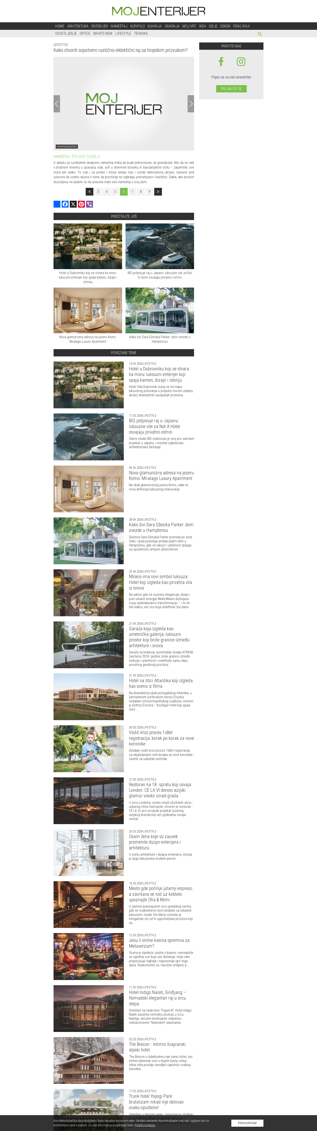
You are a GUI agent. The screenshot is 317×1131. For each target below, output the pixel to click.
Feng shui (241, 26)
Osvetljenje (66, 33)
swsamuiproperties (67, 146)
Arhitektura (77, 26)
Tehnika (141, 33)
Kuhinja (155, 26)
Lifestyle (123, 33)
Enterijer (99, 26)
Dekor (225, 26)
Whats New (102, 33)
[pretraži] (260, 34)
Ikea (202, 26)
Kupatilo (137, 26)
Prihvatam (247, 1123)
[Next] (191, 103)
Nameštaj (119, 26)
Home (59, 26)
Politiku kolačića (145, 1125)
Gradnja (172, 26)
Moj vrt (189, 26)
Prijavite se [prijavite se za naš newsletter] (231, 88)
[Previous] (57, 103)
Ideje (213, 26)
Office (85, 33)
